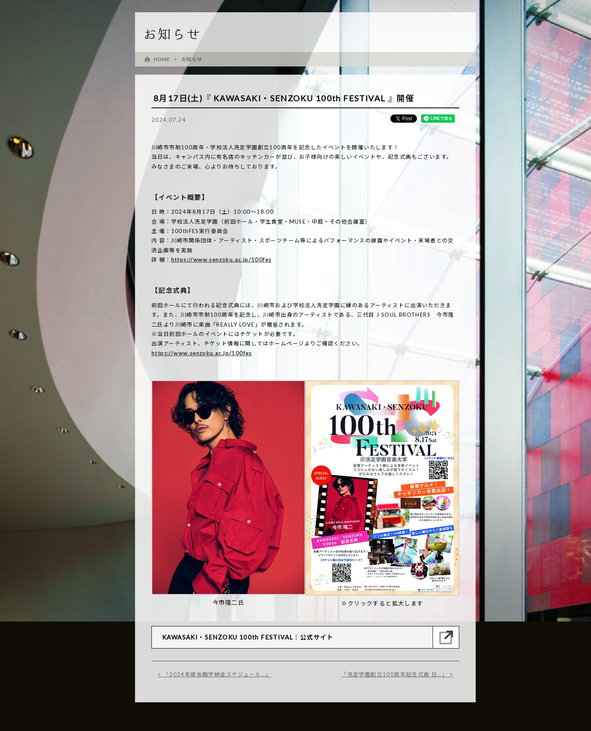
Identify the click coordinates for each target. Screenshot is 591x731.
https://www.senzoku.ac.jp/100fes (221, 259)
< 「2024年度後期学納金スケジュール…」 (214, 674)
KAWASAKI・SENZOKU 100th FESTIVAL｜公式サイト (248, 637)
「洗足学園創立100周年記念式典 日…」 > (397, 674)
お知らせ (191, 59)
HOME (161, 59)
